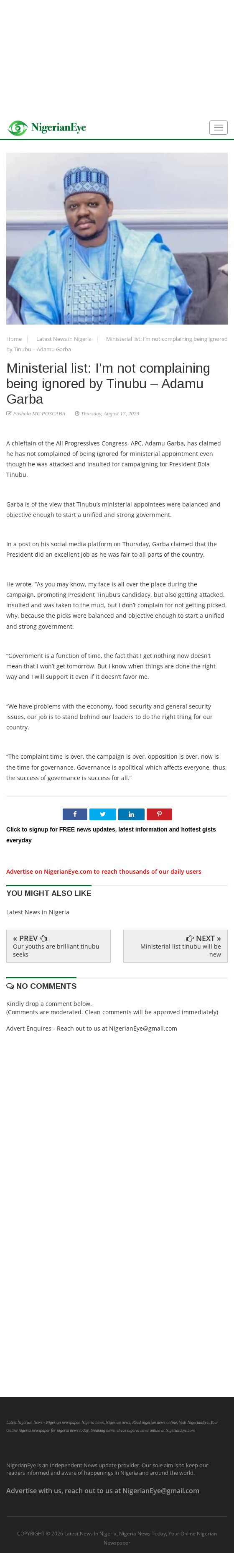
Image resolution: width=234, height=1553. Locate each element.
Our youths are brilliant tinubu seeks (56, 950)
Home (14, 339)
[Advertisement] (117, 58)
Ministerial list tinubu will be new (180, 950)
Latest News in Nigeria (64, 339)
